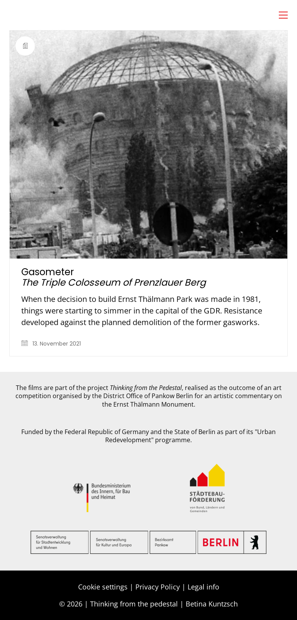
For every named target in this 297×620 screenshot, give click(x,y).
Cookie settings (103, 586)
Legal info (203, 586)
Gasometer (113, 277)
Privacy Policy (157, 586)
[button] (283, 15)
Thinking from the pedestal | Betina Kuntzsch (164, 603)
